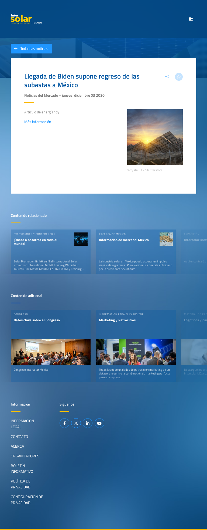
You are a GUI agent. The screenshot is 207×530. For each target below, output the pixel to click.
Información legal (22, 424)
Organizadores (25, 456)
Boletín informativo (22, 469)
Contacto (19, 437)
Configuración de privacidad (27, 500)
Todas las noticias (29, 49)
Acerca (17, 446)
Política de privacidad (20, 484)
